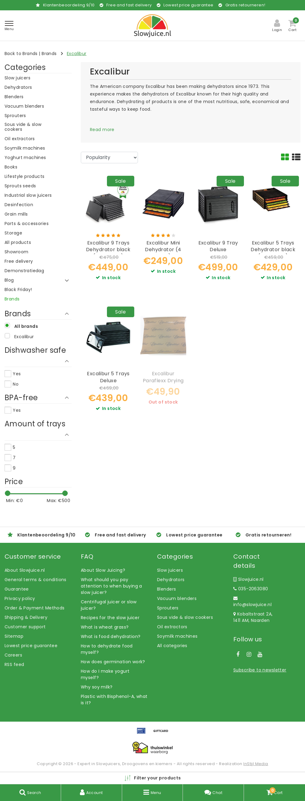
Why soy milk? (96, 687)
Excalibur (77, 53)
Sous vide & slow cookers (185, 617)
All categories (172, 646)
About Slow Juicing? (103, 570)
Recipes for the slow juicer (110, 618)
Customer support (25, 627)
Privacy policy (20, 598)
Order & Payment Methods (35, 608)
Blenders (166, 589)
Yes (17, 374)
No (16, 384)
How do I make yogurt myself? (105, 674)
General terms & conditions (36, 580)
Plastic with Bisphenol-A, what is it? (114, 699)
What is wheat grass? (105, 627)
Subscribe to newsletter (259, 670)
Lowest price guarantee (31, 646)
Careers (13, 655)
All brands (26, 326)
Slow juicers (170, 570)
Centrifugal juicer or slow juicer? (109, 605)
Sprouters (168, 608)
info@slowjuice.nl (252, 602)
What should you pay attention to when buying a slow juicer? (111, 586)
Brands (49, 53)
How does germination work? (113, 662)
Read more (102, 130)
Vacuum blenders (177, 598)
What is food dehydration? (111, 636)
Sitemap (14, 636)
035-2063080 (250, 589)
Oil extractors (172, 627)
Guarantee (17, 589)
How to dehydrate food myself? (107, 649)
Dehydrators (171, 580)
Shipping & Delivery (26, 617)
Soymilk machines (177, 636)
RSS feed (14, 664)
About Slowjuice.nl (25, 570)
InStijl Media (255, 764)
